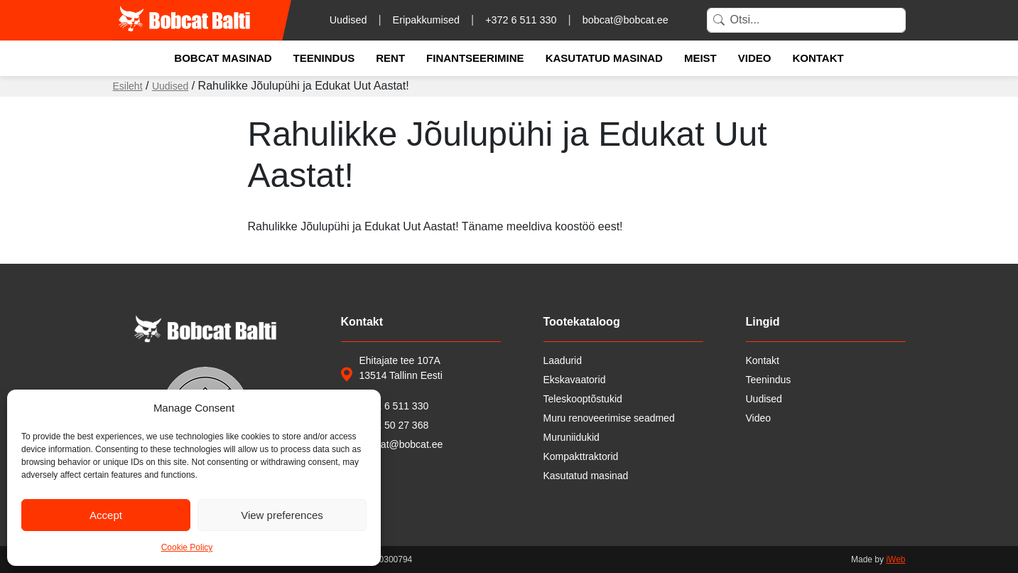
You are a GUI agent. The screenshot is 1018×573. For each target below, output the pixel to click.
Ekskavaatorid (574, 379)
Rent (390, 58)
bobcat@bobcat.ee (625, 20)
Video (754, 58)
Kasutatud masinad (604, 58)
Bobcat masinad (222, 58)
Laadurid (563, 360)
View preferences (282, 515)
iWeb (895, 559)
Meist (700, 58)
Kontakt (817, 58)
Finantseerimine (475, 58)
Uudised (348, 20)
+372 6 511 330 (520, 20)
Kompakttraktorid (581, 456)
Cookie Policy (187, 547)
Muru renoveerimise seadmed (609, 418)
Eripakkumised (426, 20)
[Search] (806, 20)
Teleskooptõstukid (582, 399)
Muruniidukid (571, 437)
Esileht (128, 86)
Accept (106, 515)
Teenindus (324, 58)
